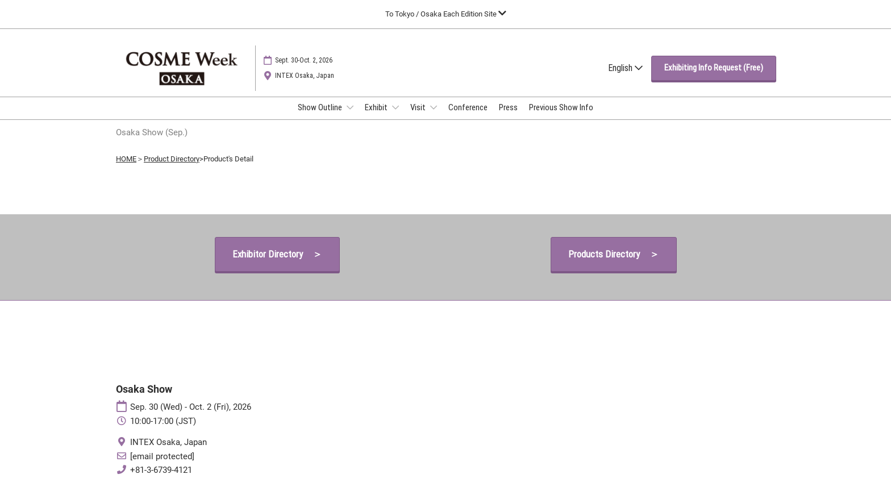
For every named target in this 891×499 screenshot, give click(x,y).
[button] (713, 68)
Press (508, 107)
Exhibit (377, 107)
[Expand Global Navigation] (445, 14)
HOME (126, 159)
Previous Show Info (561, 107)
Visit (418, 107)
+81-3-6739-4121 (161, 470)
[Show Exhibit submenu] (395, 107)
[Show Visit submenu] (433, 107)
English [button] (625, 68)
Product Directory (171, 159)
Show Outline (321, 107)
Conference (468, 107)
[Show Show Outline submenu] (350, 107)
